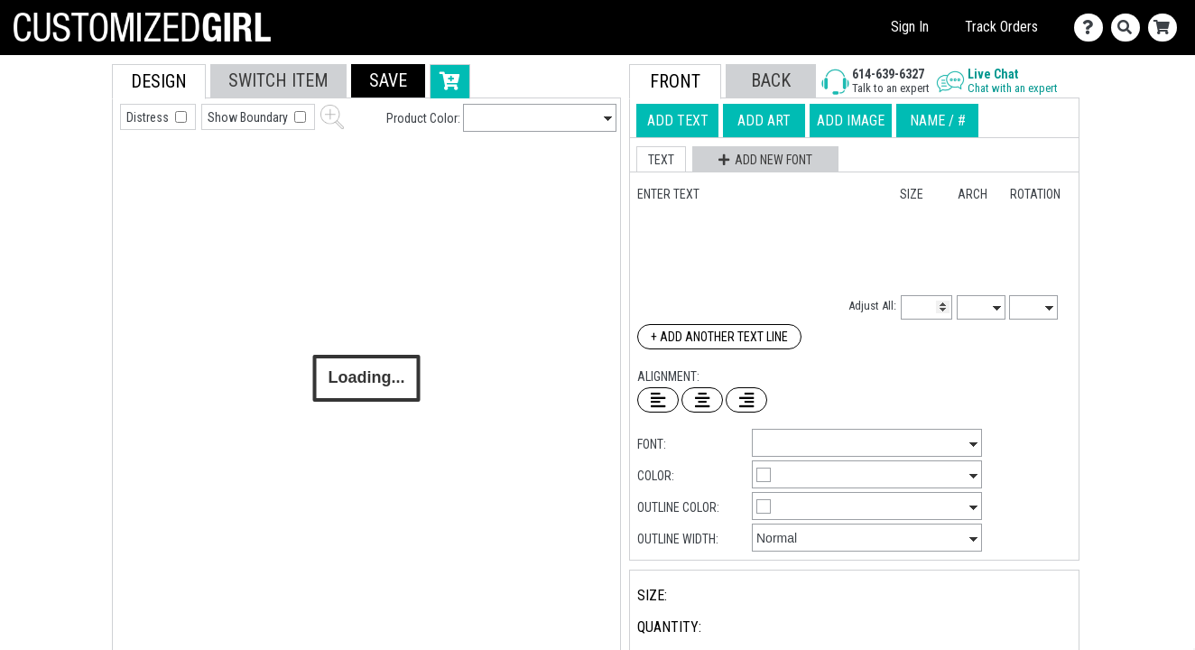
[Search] (1129, 28)
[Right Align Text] (746, 400)
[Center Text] (702, 400)
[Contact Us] (1092, 28)
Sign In (910, 26)
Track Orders (1001, 26)
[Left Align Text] (658, 400)
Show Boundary (249, 117)
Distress (148, 117)
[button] (388, 81)
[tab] (71, 179)
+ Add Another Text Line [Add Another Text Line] (719, 337)
